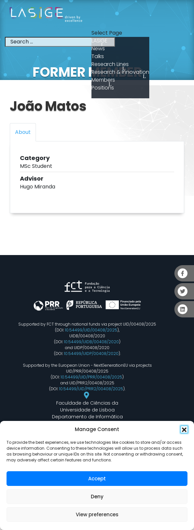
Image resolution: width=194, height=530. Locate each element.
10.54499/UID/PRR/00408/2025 (91, 377)
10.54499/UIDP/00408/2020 (91, 353)
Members (103, 80)
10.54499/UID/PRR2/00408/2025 (91, 389)
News (98, 48)
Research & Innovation (120, 72)
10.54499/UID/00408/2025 (91, 330)
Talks (97, 56)
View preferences (97, 514)
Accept (97, 478)
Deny (97, 496)
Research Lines (110, 64)
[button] (184, 429)
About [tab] (23, 132)
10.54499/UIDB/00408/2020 (91, 342)
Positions (102, 87)
